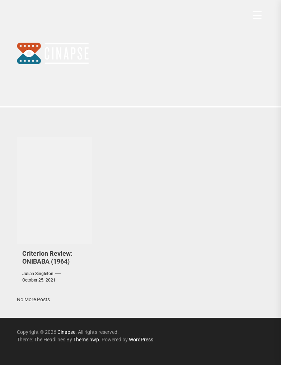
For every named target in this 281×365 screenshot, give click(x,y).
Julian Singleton (37, 273)
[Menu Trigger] (257, 15)
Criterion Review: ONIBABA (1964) (47, 257)
